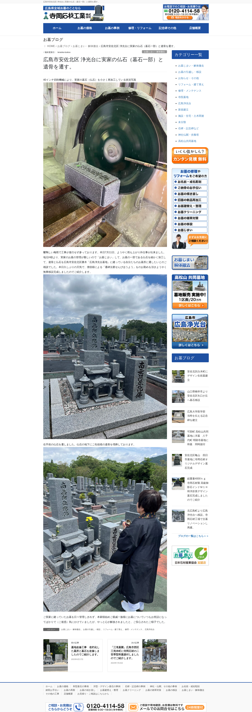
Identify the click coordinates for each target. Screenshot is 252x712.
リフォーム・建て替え (112, 629)
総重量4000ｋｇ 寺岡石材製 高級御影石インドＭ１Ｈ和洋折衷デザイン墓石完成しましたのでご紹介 (197, 489)
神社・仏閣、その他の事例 (163, 686)
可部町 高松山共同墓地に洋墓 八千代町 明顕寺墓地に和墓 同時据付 (197, 438)
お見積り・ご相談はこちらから (93, 693)
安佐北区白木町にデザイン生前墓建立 (197, 375)
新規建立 (183, 109)
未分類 (182, 122)
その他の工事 (52, 693)
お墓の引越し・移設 (91, 629)
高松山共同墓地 (187, 141)
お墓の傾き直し (87, 690)
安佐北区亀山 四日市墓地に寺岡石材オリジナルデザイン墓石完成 (196, 461)
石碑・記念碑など (188, 128)
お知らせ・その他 (188, 78)
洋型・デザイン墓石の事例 (106, 686)
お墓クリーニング (132, 690)
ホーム (49, 686)
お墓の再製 (69, 690)
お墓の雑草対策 (153, 690)
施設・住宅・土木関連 (191, 115)
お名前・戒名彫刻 (191, 686)
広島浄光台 (149, 629)
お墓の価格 (62, 686)
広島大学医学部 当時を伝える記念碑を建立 (197, 415)
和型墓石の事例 (81, 686)
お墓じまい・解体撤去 (154, 52)
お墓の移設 (171, 690)
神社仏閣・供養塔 (188, 134)
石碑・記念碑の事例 (135, 686)
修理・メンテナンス (133, 629)
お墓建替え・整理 (109, 690)
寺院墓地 (183, 97)
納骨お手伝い (52, 690)
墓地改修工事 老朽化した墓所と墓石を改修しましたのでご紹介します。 (85, 651)
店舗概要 (68, 693)
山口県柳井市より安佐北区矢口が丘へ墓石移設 (197, 395)
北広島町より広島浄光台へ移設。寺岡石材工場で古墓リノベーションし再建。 (197, 519)
